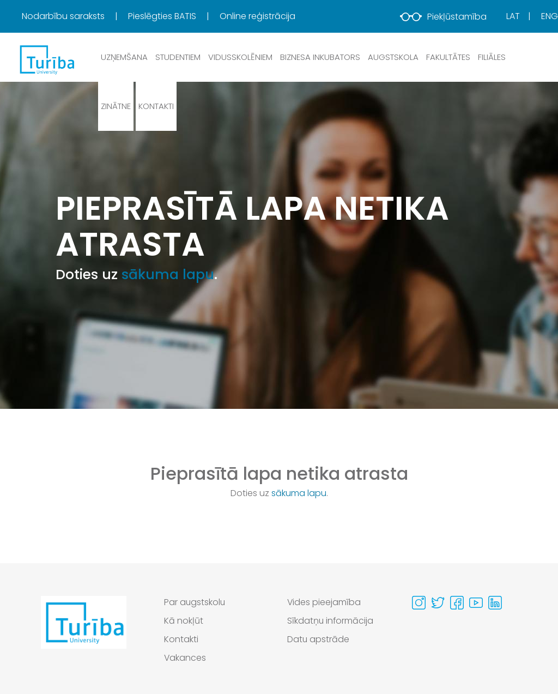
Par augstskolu (195, 602)
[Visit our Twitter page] (438, 602)
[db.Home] (46, 59)
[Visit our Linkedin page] (495, 602)
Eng (549, 16)
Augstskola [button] (393, 57)
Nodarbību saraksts (64, 16)
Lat (513, 16)
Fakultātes (448, 57)
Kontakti (156, 106)
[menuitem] (74, 16)
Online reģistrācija (257, 16)
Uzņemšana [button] (124, 57)
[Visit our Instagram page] (419, 602)
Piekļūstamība (443, 16)
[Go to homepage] (83, 633)
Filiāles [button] (492, 57)
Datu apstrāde (318, 639)
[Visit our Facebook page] (457, 602)
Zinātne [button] (116, 106)
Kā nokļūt (183, 620)
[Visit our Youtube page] (476, 602)
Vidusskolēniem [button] (240, 57)
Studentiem (178, 57)
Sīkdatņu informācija (330, 620)
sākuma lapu (168, 274)
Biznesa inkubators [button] (320, 57)
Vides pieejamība (324, 602)
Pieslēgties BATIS (163, 16)
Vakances (185, 657)
